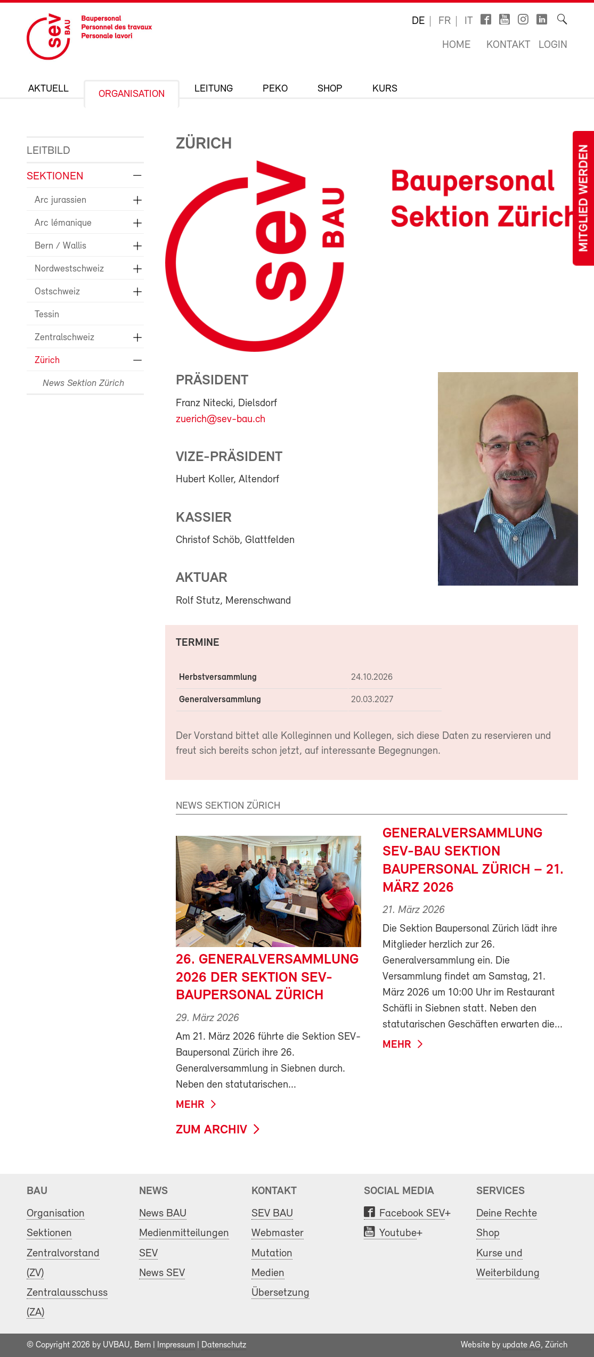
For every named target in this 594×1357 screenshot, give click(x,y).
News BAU (162, 1213)
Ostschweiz (57, 292)
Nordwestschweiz (69, 269)
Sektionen (55, 176)
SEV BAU (272, 1213)
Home (456, 45)
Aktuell (48, 89)
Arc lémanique (63, 223)
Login (553, 45)
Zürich (47, 361)
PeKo (275, 89)
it (469, 21)
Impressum (176, 1345)
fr (444, 21)
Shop (330, 89)
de (418, 21)
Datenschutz (223, 1345)
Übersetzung (280, 1292)
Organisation (132, 94)
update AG (521, 1345)
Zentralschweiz (64, 338)
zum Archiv (211, 1130)
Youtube (398, 1233)
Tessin (47, 315)
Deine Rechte (506, 1213)
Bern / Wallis (60, 246)
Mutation (271, 1253)
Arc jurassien (60, 200)
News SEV (162, 1273)
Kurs (384, 89)
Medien (267, 1273)
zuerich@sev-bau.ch (220, 419)
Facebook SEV (412, 1213)
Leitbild (48, 151)
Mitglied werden (584, 198)
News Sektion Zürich (83, 384)
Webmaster (277, 1233)
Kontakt (508, 45)
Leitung (213, 89)
